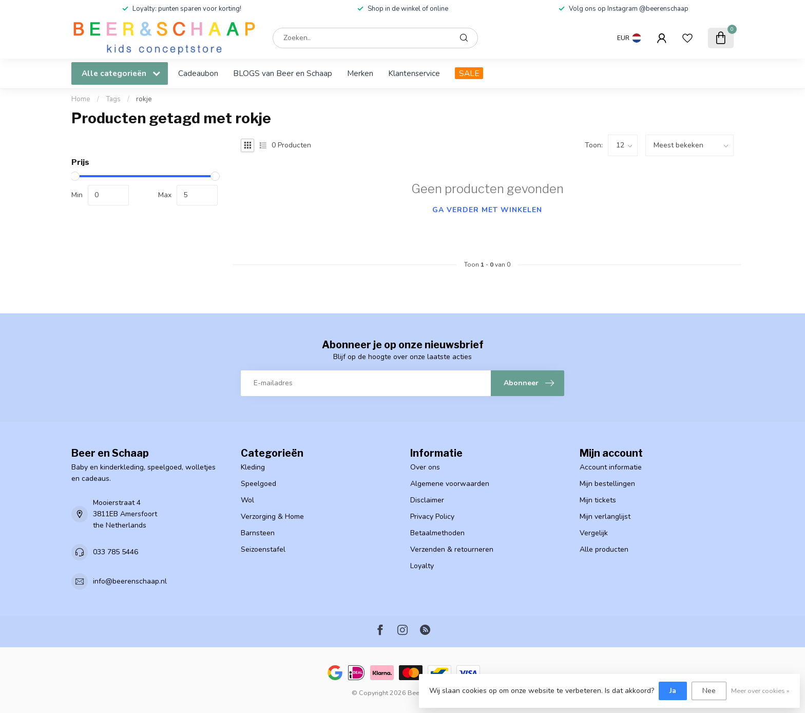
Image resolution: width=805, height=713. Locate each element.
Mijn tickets (598, 500)
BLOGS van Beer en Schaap (282, 73)
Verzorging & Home (272, 516)
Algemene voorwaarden (449, 484)
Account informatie (611, 467)
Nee (709, 691)
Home (80, 99)
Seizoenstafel (263, 549)
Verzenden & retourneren (451, 549)
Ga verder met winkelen (487, 210)
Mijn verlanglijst (605, 516)
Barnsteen (258, 533)
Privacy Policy (432, 516)
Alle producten (604, 549)
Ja (672, 691)
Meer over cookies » (760, 690)
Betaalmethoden (437, 533)
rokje (144, 99)
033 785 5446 (115, 552)
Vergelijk (594, 533)
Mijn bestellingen (607, 484)
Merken (360, 73)
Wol (247, 500)
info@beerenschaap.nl (130, 581)
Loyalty (422, 566)
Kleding (253, 467)
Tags (113, 99)
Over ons (425, 467)
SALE (469, 73)
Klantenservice (414, 73)
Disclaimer (427, 500)
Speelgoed (258, 484)
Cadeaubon (198, 73)
